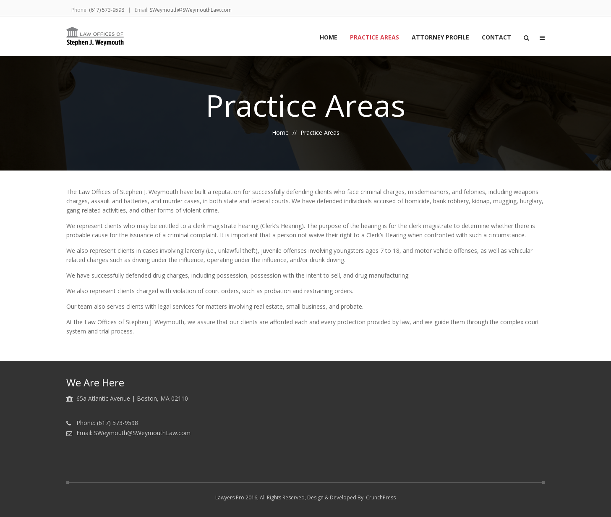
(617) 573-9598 (106, 9)
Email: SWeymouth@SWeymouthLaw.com (133, 433)
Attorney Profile (440, 37)
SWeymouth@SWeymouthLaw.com (191, 9)
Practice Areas (374, 37)
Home (328, 37)
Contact (496, 37)
